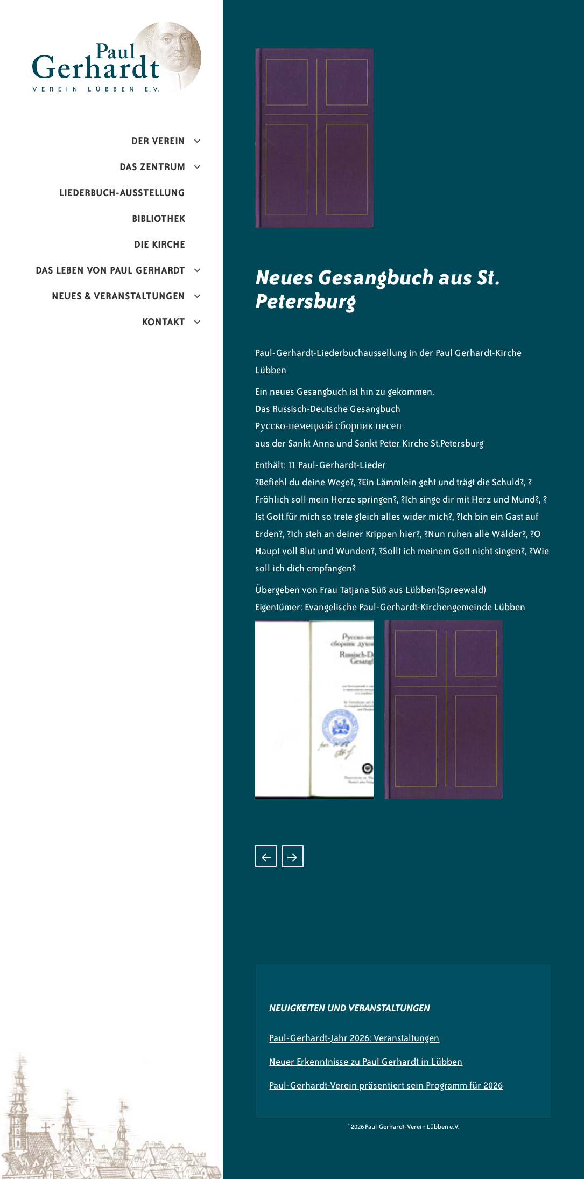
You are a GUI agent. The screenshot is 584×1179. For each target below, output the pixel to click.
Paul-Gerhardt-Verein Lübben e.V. (132, 30)
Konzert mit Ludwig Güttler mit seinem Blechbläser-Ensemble (266, 856)
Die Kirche (159, 244)
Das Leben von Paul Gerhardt (110, 270)
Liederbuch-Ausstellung (122, 193)
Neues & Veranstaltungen (118, 296)
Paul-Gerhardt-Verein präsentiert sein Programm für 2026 (386, 1085)
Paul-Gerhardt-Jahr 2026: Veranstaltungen (354, 1038)
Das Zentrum (152, 167)
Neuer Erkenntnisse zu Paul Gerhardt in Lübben (365, 1062)
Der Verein (158, 141)
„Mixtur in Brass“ (293, 856)
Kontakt (163, 322)
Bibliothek (158, 219)
